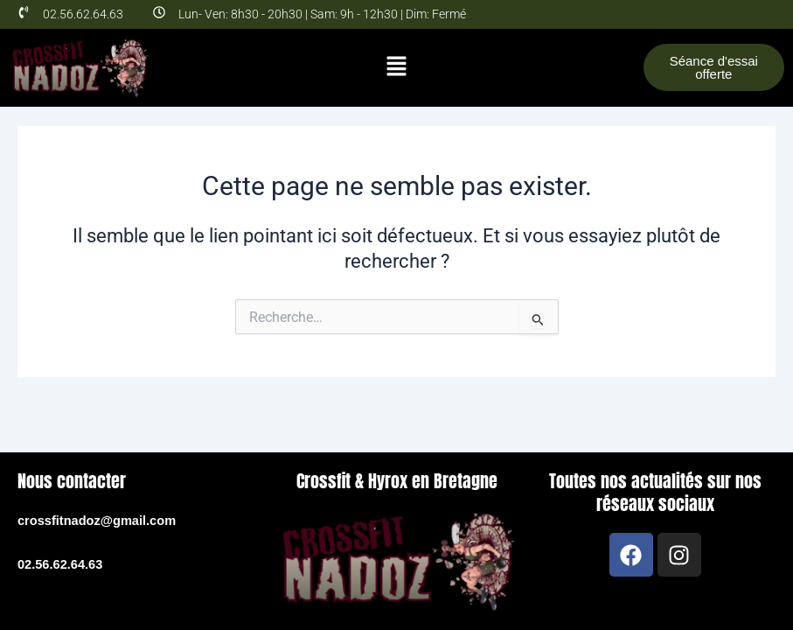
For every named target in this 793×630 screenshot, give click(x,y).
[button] (396, 67)
